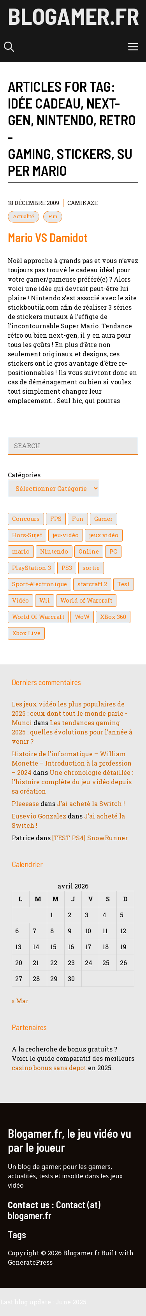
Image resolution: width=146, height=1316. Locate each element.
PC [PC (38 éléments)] (113, 551)
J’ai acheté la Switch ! (91, 803)
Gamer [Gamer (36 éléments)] (103, 518)
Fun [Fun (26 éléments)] (78, 518)
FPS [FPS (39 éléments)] (56, 518)
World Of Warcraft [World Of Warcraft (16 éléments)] (38, 616)
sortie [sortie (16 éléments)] (91, 567)
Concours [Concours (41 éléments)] (26, 518)
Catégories (24, 475)
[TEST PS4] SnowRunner (90, 838)
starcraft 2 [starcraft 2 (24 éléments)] (92, 584)
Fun (52, 216)
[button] (9, 46)
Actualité (23, 216)
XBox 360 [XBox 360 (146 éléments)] (113, 616)
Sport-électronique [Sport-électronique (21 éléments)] (39, 584)
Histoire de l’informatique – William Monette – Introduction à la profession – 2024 (72, 763)
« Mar (20, 1001)
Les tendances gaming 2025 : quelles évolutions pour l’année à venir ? (72, 731)
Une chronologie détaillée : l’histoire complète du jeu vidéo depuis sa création (72, 781)
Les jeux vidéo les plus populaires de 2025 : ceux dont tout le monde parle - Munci (69, 713)
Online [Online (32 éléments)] (89, 551)
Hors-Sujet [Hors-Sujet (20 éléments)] (27, 535)
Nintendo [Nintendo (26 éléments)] (54, 551)
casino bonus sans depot (49, 1068)
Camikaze (82, 203)
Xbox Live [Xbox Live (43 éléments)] (26, 633)
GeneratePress (30, 1262)
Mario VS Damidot (48, 237)
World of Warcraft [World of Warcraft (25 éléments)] (86, 600)
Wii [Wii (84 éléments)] (44, 600)
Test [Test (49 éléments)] (124, 584)
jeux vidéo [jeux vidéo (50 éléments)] (103, 535)
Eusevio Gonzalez (39, 816)
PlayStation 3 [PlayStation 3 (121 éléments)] (31, 567)
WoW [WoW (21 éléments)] (82, 616)
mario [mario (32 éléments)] (21, 551)
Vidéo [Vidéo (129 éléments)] (20, 600)
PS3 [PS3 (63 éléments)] (67, 567)
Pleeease (25, 803)
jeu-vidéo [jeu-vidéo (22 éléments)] (66, 535)
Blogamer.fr (73, 16)
